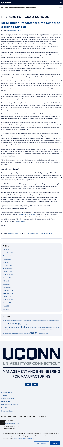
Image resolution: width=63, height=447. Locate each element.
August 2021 (7, 303)
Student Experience (7, 398)
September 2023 (8, 268)
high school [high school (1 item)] (32, 324)
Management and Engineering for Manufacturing (18, 8)
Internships (10, 233)
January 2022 (7, 287)
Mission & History (6, 392)
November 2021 (8, 293)
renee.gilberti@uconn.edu (27, 214)
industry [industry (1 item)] (39, 324)
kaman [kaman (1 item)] (53, 324)
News (17, 233)
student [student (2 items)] (43, 330)
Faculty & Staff (5, 402)
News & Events (6, 408)
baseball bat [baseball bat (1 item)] (19, 320)
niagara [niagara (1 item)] (43, 327)
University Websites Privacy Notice (23, 438)
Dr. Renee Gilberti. (20, 221)
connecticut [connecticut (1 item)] (56, 320)
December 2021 (8, 290)
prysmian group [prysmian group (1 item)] (13, 330)
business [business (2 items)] (33, 320)
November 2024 (8, 253)
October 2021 (7, 297)
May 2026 (6, 250)
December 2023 (8, 262)
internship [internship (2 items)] (45, 324)
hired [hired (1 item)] (36, 324)
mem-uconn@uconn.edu (11, 423)
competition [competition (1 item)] (51, 320)
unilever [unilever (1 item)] (39, 333)
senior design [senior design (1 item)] (34, 330)
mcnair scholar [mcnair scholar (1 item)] (33, 327)
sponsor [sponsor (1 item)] (39, 330)
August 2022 (7, 278)
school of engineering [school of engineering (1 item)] (26, 330)
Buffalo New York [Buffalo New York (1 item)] (26, 320)
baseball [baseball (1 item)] (15, 320)
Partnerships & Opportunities (10, 405)
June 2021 (6, 306)
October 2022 (7, 272)
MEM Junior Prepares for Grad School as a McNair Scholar (30, 25)
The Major (4, 395)
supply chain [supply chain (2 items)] (50, 330)
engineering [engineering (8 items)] (13, 323)
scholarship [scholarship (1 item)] (19, 330)
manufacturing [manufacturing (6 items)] (23, 327)
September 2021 (8, 300)
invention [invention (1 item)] (50, 324)
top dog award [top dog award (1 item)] (27, 333)
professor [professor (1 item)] (8, 330)
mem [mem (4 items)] (39, 327)
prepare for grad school (40, 233)
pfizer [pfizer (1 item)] (51, 327)
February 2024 (7, 256)
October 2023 (7, 265)
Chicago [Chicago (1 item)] (41, 320)
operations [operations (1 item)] (47, 327)
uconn (50, 233)
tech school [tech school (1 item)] (19, 333)
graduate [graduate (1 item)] (28, 324)
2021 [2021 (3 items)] (4, 320)
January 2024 (7, 259)
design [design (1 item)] (4, 324)
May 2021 (6, 309)
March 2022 (6, 284)
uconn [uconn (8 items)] (33, 332)
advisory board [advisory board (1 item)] (10, 320)
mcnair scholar (28, 233)
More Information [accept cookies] (41, 443)
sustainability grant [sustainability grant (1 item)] (13, 333)
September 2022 (8, 275)
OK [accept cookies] (55, 443)
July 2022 (6, 281)
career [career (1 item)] (37, 320)
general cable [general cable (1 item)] (23, 324)
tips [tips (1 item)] (22, 333)
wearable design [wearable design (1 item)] (44, 333)
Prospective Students (8, 411)
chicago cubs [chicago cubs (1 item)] (45, 320)
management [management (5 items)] (9, 327)
